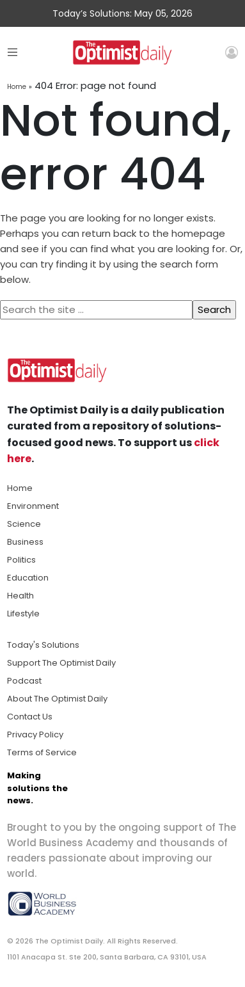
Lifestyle (23, 613)
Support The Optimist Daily (61, 663)
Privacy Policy (35, 734)
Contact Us (29, 716)
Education (28, 578)
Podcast (24, 681)
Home (16, 87)
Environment (33, 506)
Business (25, 542)
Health (20, 596)
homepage (198, 233)
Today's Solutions (43, 645)
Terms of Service (42, 752)
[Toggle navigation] (12, 52)
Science (24, 524)
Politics (21, 560)
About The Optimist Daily (57, 699)
